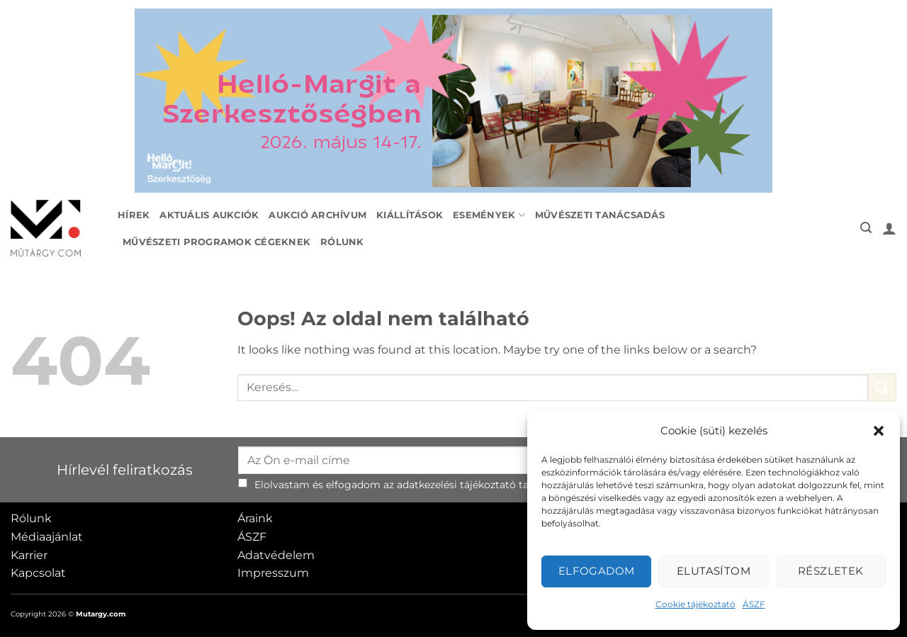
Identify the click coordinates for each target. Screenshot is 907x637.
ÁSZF (754, 604)
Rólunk (342, 242)
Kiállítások (409, 215)
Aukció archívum (317, 215)
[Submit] (882, 387)
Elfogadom (596, 570)
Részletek (831, 570)
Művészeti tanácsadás (600, 215)
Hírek (134, 215)
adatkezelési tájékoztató (456, 484)
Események (489, 215)
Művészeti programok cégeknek (216, 242)
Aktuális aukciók (209, 215)
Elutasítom (714, 570)
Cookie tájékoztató (695, 604)
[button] (879, 431)
